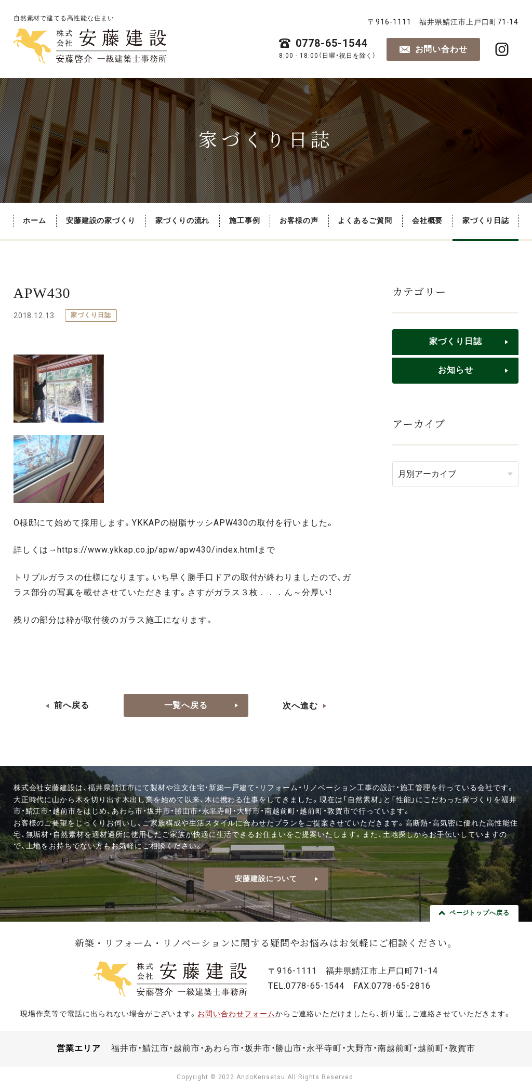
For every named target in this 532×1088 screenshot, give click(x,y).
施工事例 (244, 220)
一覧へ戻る (186, 705)
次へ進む (300, 706)
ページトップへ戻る (479, 912)
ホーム (34, 220)
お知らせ (455, 370)
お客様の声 (299, 220)
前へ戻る (71, 705)
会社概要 (427, 220)
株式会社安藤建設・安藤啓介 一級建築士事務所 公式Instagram (501, 49)
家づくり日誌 (485, 220)
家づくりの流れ (182, 220)
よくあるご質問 (365, 220)
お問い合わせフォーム (236, 1014)
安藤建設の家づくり (101, 220)
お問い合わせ (441, 49)
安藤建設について (266, 878)
